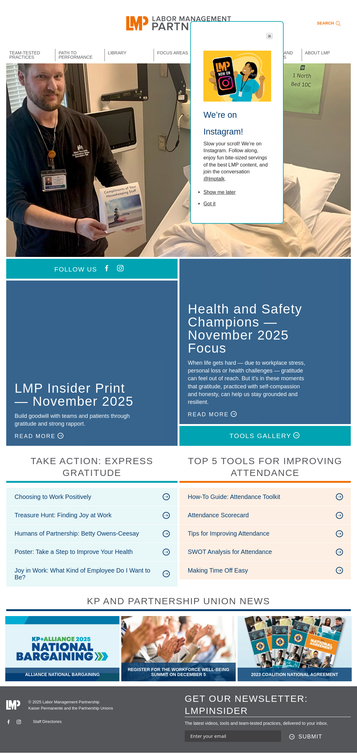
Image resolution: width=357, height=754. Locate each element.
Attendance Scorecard (219, 515)
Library (117, 52)
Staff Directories (47, 723)
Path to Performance (75, 55)
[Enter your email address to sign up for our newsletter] (233, 737)
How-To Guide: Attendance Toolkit (234, 496)
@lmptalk (214, 178)
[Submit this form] (306, 738)
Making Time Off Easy (218, 571)
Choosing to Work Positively (53, 496)
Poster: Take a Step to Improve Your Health (74, 552)
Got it (209, 203)
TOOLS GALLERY (260, 435)
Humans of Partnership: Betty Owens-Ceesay (78, 534)
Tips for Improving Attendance (229, 534)
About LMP (317, 52)
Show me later (219, 192)
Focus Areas (172, 52)
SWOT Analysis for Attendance (230, 552)
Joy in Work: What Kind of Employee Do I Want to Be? (83, 575)
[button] (269, 36)
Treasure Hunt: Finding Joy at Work (64, 515)
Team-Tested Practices (24, 55)
